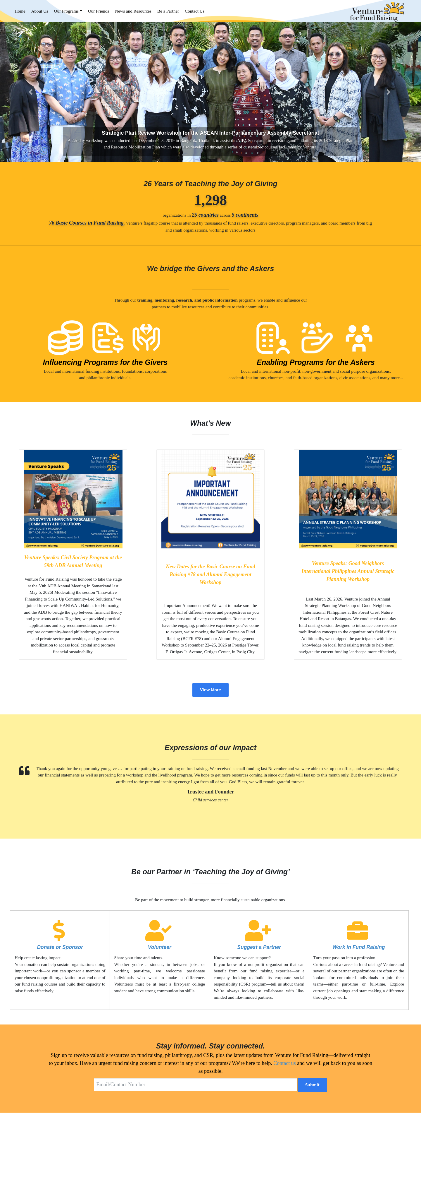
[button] (31, 92)
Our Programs (66, 11)
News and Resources (133, 11)
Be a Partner (168, 11)
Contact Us (194, 11)
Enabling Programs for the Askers (316, 362)
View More (210, 689)
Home (20, 11)
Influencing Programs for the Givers (105, 362)
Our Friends (98, 11)
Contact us (284, 1063)
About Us (39, 11)
